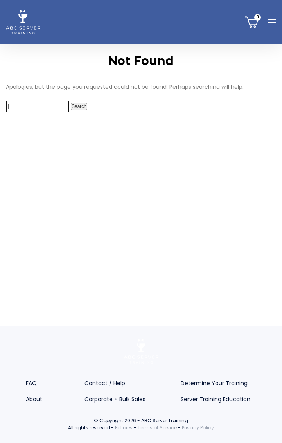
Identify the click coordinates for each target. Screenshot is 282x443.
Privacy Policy (198, 427)
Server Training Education (215, 399)
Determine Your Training (214, 383)
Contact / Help (104, 383)
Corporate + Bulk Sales (114, 399)
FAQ (31, 383)
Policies (124, 427)
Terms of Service (157, 427)
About (34, 399)
